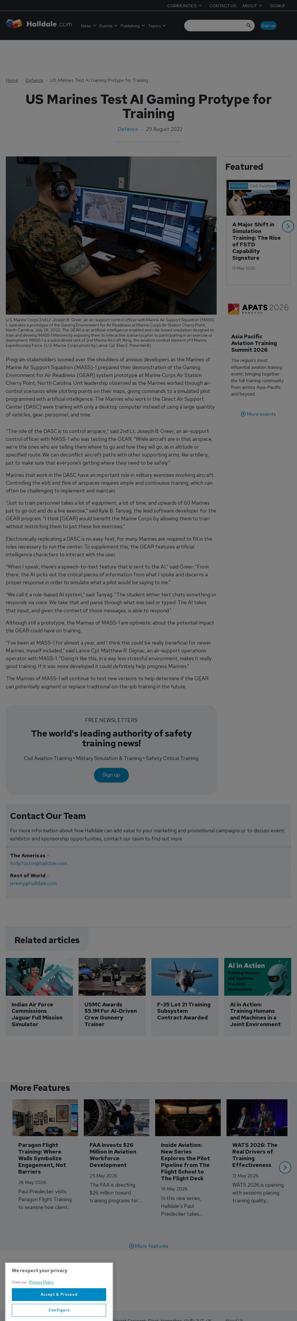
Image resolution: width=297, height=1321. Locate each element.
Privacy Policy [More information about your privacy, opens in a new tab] (41, 1304)
